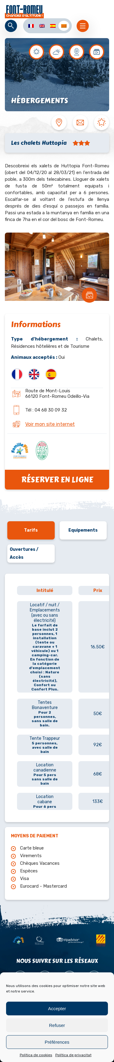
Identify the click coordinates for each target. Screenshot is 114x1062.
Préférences (57, 1042)
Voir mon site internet (50, 424)
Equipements (83, 530)
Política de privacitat (73, 1055)
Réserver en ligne (57, 480)
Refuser (57, 1025)
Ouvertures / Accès (24, 553)
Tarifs (31, 530)
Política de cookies (36, 1055)
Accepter (57, 1008)
